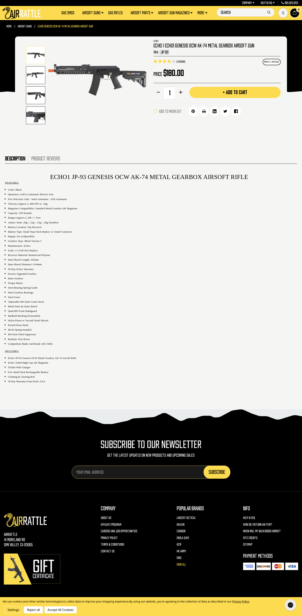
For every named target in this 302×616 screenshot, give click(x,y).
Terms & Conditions (112, 544)
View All (181, 564)
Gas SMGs (67, 13)
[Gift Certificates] (33, 569)
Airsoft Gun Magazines (176, 13)
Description (15, 158)
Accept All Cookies (61, 610)
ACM (179, 544)
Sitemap (247, 544)
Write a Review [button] (271, 62)
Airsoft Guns (93, 13)
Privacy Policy (109, 537)
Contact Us (108, 551)
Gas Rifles (115, 13)
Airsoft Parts (142, 13)
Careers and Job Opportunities (119, 531)
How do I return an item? (257, 524)
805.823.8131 (289, 2)
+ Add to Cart (235, 92)
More (202, 13)
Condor (181, 531)
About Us (106, 517)
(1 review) (180, 61)
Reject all (33, 610)
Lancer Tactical (186, 517)
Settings (13, 610)
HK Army (181, 551)
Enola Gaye (183, 537)
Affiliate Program (111, 524)
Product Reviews (45, 158)
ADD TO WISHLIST (167, 111)
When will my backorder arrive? (261, 531)
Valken (181, 524)
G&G (179, 557)
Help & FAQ (268, 3)
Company (248, 3)
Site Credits (250, 537)
